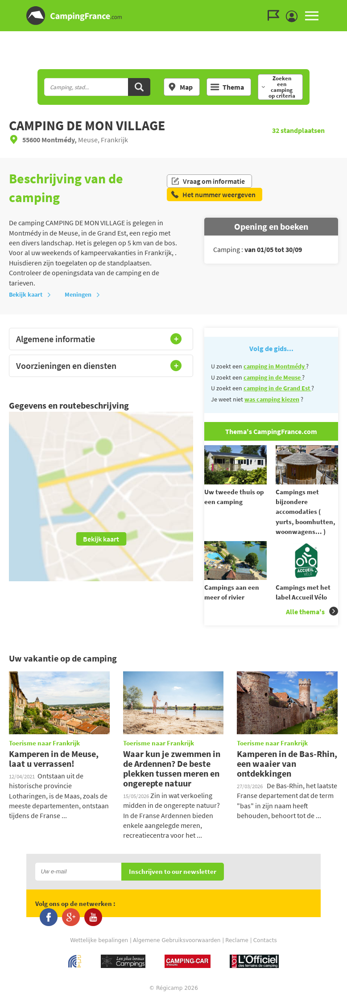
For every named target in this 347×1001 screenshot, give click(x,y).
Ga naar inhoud (341, 7)
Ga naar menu (336, 7)
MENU (311, 15)
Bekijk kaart (30, 294)
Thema (227, 87)
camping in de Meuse (273, 377)
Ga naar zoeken (345, 7)
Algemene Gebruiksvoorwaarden (176, 940)
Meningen (82, 294)
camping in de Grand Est (277, 388)
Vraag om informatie (208, 181)
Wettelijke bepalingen (99, 940)
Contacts (265, 940)
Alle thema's (312, 611)
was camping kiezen (271, 399)
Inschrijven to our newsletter (172, 872)
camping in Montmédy (275, 366)
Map (180, 87)
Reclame (236, 940)
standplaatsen (298, 130)
